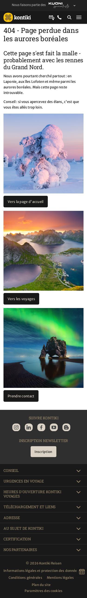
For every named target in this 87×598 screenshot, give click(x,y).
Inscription (43, 452)
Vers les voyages (21, 299)
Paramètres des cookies (43, 591)
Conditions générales (25, 578)
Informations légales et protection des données (41, 571)
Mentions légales (60, 578)
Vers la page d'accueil (26, 201)
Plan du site (41, 585)
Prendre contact (21, 396)
